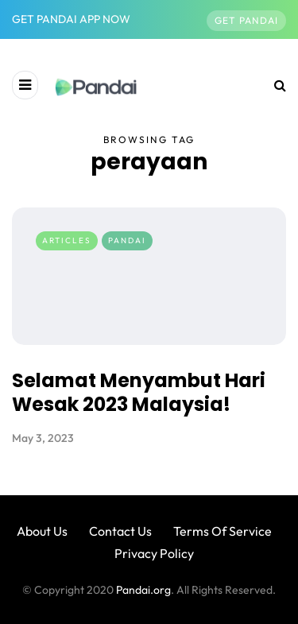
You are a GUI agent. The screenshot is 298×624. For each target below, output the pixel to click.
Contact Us (120, 531)
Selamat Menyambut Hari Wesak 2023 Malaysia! (138, 392)
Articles (66, 240)
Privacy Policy (154, 553)
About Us (42, 531)
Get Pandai (246, 20)
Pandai (127, 240)
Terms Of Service (222, 531)
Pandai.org (143, 590)
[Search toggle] (274, 85)
